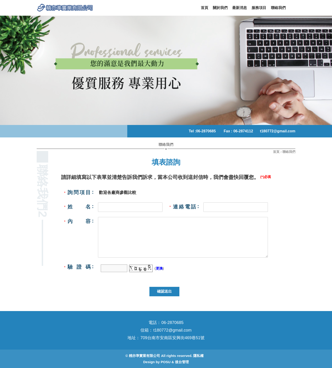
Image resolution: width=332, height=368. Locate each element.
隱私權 (198, 356)
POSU (166, 362)
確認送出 (164, 291)
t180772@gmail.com (277, 131)
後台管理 (182, 362)
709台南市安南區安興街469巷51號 (172, 337)
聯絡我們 (288, 152)
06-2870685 (206, 131)
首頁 (276, 152)
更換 (159, 268)
